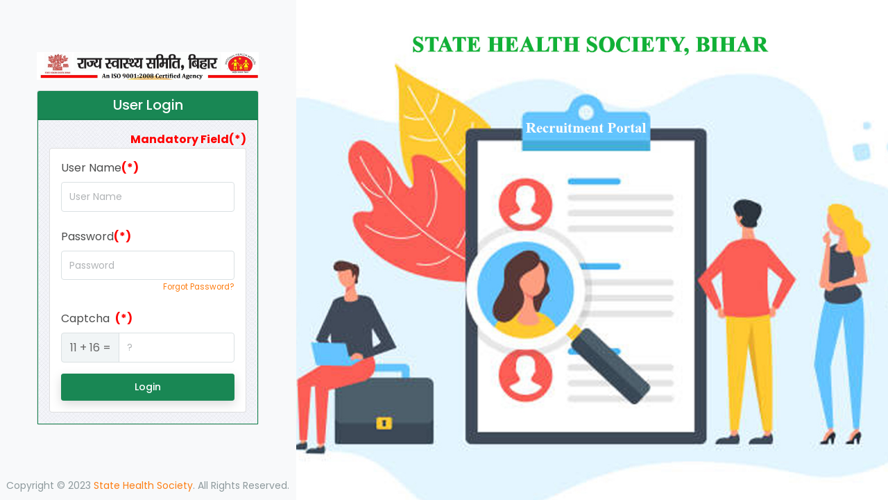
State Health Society (143, 485)
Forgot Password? (198, 286)
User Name (91, 168)
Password (87, 236)
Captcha (88, 318)
